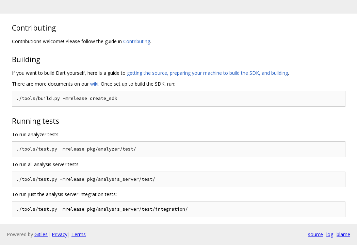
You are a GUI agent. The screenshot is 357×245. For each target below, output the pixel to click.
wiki (94, 84)
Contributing (136, 41)
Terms (78, 234)
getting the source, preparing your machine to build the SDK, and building (207, 73)
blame (343, 234)
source (315, 234)
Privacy (59, 234)
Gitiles (41, 234)
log (329, 234)
